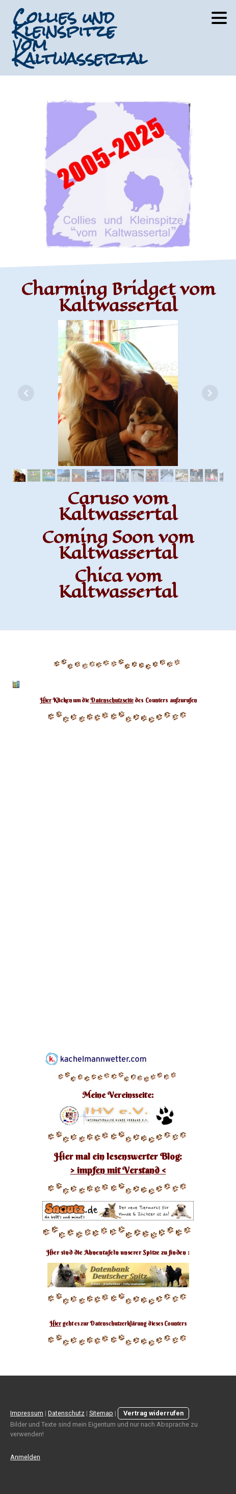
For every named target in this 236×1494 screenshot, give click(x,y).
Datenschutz (66, 1413)
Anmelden (25, 1457)
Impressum (26, 1413)
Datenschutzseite (112, 700)
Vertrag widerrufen (153, 1413)
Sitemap (101, 1413)
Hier (45, 700)
